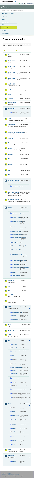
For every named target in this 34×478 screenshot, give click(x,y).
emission (14, 419)
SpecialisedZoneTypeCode (15, 260)
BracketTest (15, 347)
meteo (14, 428)
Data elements (5, 22)
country (14, 461)
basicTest (14, 344)
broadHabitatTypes (15, 312)
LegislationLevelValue (15, 234)
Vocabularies (5, 27)
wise (9, 449)
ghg (9, 158)
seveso (10, 334)
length (14, 424)
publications (12, 330)
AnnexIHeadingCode (15, 186)
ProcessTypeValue (15, 249)
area (13, 411)
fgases (10, 148)
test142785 (15, 373)
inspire (10, 207)
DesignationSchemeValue (15, 221)
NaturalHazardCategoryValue (15, 245)
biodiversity (11, 90)
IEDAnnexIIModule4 (13, 199)
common (10, 98)
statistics (14, 431)
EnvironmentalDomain (15, 227)
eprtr (9, 118)
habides (10, 164)
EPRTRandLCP (12, 124)
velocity (14, 440)
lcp (9, 301)
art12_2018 (11, 66)
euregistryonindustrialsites (13, 132)
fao (9, 142)
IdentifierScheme (15, 231)
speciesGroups (15, 319)
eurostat (10, 138)
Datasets (4, 16)
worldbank (11, 455)
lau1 (9, 286)
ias (9, 170)
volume (14, 444)
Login (22, 3)
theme (14, 272)
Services (4, 30)
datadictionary (12, 102)
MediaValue (15, 242)
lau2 (9, 290)
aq (8, 54)
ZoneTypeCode (15, 275)
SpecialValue (15, 264)
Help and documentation (8, 13)
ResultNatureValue (15, 254)
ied (9, 174)
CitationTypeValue (15, 217)
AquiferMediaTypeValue (15, 213)
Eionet (8, 10)
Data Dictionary (14, 10)
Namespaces (5, 33)
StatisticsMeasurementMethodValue (15, 267)
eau (13, 355)
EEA (9, 1)
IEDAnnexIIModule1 (13, 180)
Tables (3, 19)
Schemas (4, 25)
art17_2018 (11, 84)
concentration (15, 415)
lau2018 (10, 295)
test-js (14, 370)
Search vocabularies (9, 50)
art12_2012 (11, 60)
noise (9, 324)
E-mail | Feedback (6, 473)
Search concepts (20, 50)
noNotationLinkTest (15, 367)
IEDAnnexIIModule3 (13, 192)
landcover (11, 280)
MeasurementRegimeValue (15, 237)
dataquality (11, 108)
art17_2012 (11, 78)
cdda (9, 94)
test (9, 340)
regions (14, 315)
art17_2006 (11, 72)
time (13, 436)
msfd (9, 306)
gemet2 (10, 154)
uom (9, 403)
